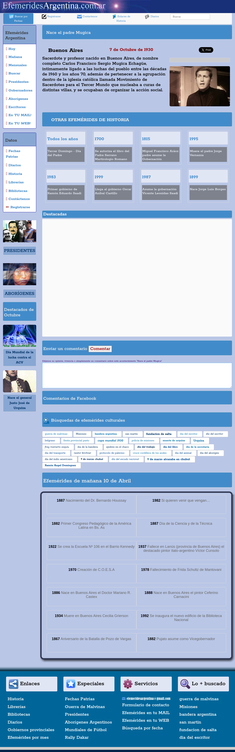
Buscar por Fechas (18, 18)
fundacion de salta (198, 730)
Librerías (17, 707)
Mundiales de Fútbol (86, 730)
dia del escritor (194, 737)
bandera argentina (197, 714)
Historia (16, 699)
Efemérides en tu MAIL (146, 713)
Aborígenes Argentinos (88, 722)
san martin (190, 722)
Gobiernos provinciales (31, 730)
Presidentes (77, 714)
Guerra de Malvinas (85, 707)
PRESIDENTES (19, 251)
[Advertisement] (187, 32)
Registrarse (51, 16)
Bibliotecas (19, 714)
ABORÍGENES (19, 293)
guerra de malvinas (199, 699)
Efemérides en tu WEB (145, 720)
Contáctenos (87, 16)
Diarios (152, 16)
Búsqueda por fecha (142, 728)
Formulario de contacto (145, 705)
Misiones (188, 707)
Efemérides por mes (28, 737)
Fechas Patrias (80, 699)
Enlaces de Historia (121, 18)
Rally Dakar (77, 737)
